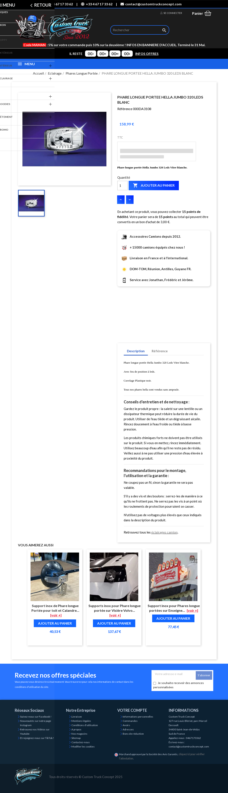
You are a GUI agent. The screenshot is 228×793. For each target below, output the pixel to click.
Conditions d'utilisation (84, 725)
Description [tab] (136, 351)
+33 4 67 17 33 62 (96, 4)
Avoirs (126, 725)
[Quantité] (122, 185)
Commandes (130, 720)
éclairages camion (164, 532)
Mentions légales (81, 720)
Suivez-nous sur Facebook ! (35, 716)
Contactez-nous (80, 742)
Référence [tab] (160, 351)
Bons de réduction (133, 733)
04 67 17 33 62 (59, 4)
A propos (76, 729)
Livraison (76, 716)
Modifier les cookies (83, 746)
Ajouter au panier (154, 185)
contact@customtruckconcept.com (151, 4)
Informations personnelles (138, 716)
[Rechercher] (139, 30)
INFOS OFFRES (147, 54)
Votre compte (132, 710)
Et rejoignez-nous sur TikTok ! (37, 738)
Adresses (128, 729)
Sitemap (76, 738)
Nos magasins (79, 733)
